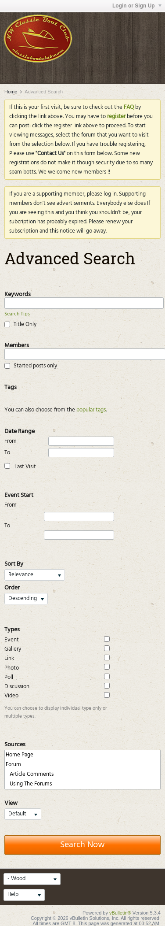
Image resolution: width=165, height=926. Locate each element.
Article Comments (82, 774)
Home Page (82, 755)
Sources (14, 744)
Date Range (19, 430)
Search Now (82, 845)
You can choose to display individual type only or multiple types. (55, 712)
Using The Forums (82, 784)
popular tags (91, 410)
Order (12, 587)
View (11, 802)
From (59, 441)
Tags (10, 386)
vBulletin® (120, 912)
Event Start (18, 494)
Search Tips (17, 314)
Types (12, 629)
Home (10, 91)
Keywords (17, 293)
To (59, 452)
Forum (82, 765)
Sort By (13, 563)
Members (16, 344)
